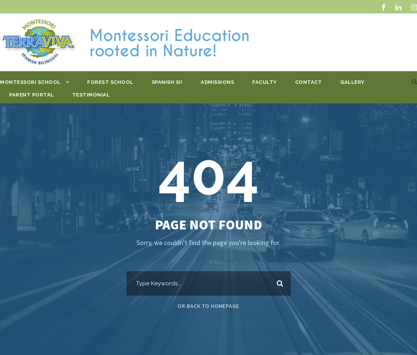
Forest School (110, 82)
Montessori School (30, 82)
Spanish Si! (167, 82)
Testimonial (91, 95)
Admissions (217, 82)
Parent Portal (31, 95)
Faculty (264, 82)
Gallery (352, 82)
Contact (308, 82)
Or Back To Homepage (208, 306)
